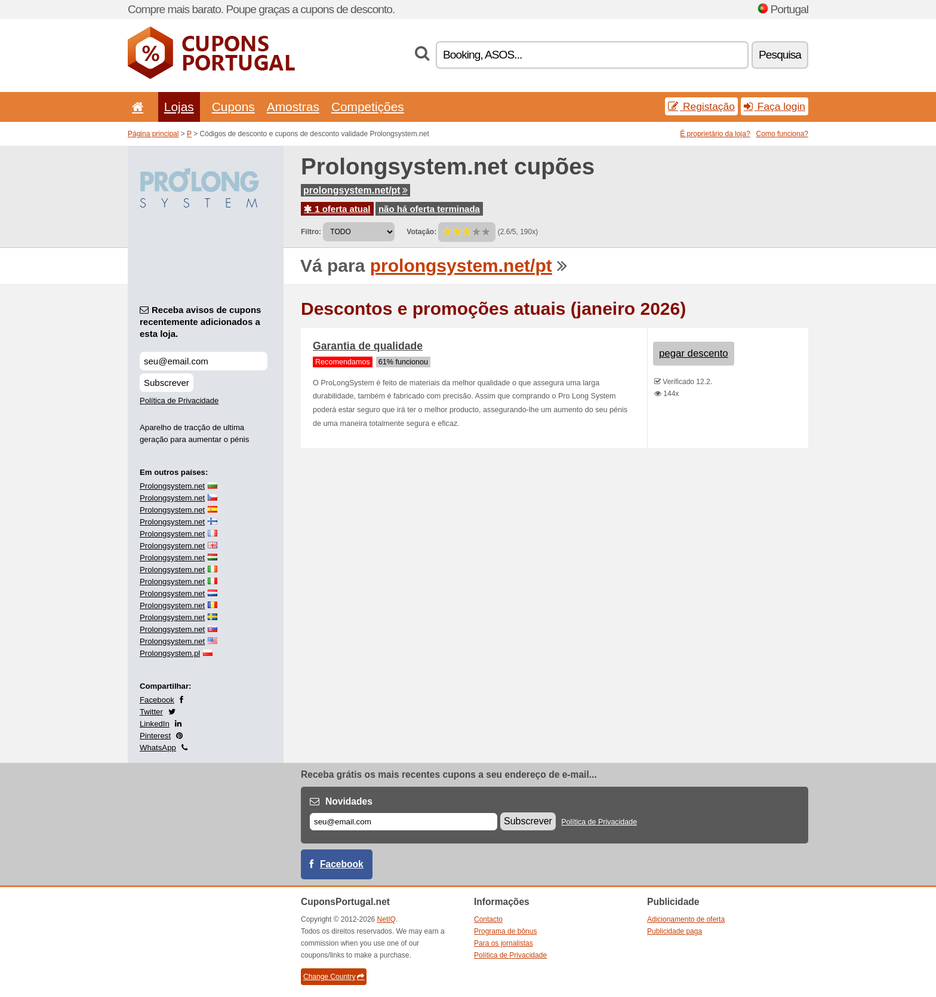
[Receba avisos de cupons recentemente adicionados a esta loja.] (203, 361)
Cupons (233, 106)
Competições (367, 106)
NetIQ (386, 919)
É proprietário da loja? (715, 134)
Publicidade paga (674, 931)
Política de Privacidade (179, 400)
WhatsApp (158, 747)
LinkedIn (155, 723)
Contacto (488, 919)
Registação (701, 106)
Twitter (151, 711)
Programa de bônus (505, 931)
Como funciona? (782, 134)
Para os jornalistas (503, 943)
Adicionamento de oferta (686, 919)
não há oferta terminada (429, 209)
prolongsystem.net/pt (355, 190)
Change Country (333, 977)
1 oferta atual (337, 209)
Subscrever (166, 383)
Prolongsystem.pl (170, 653)
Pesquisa (780, 54)
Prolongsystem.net (172, 485)
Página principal (153, 134)
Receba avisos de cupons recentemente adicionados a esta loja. (200, 322)
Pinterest (155, 735)
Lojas (179, 106)
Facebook (157, 699)
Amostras (293, 106)
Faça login (774, 106)
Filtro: (311, 232)
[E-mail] (403, 821)
